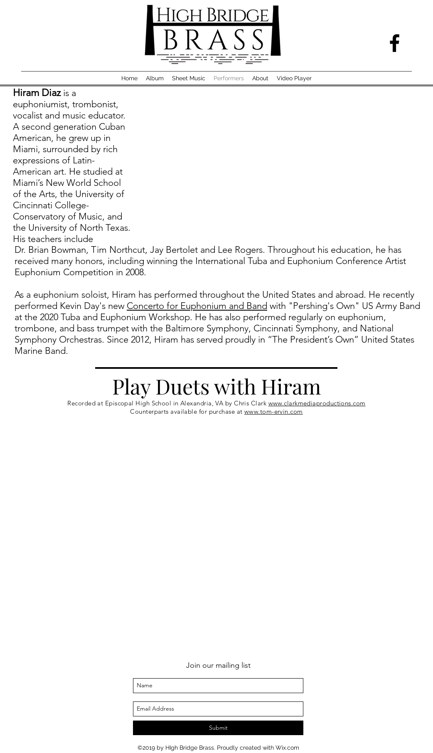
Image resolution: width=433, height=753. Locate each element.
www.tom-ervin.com (273, 411)
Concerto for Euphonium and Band (197, 305)
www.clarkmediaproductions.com (317, 403)
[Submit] (218, 728)
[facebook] (394, 43)
